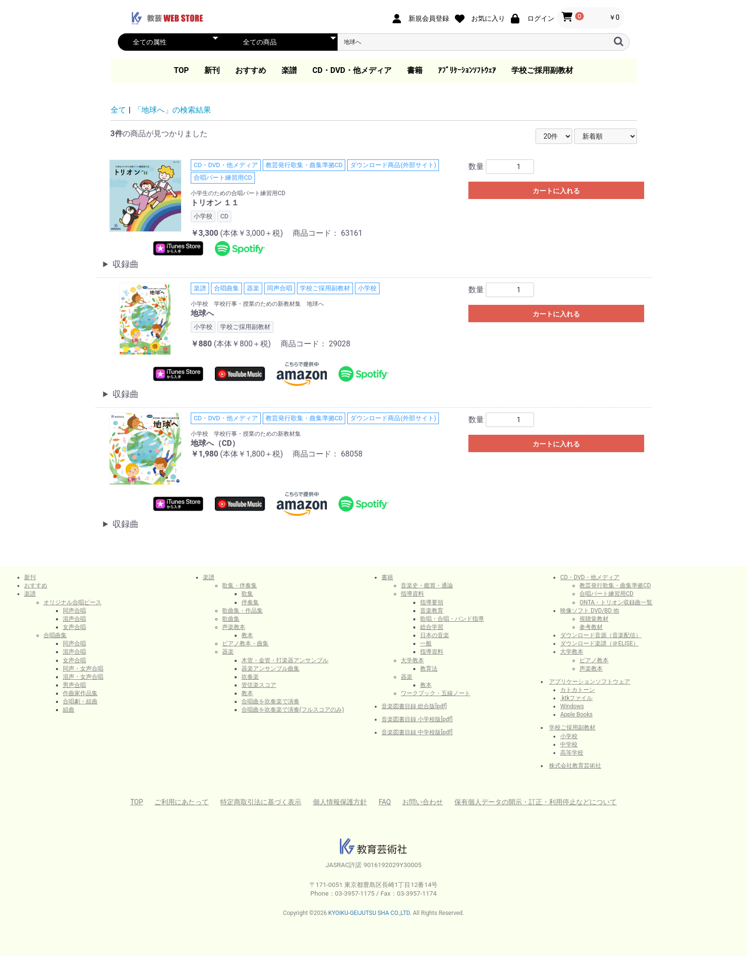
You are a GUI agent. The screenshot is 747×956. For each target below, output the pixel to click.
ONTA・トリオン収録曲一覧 (615, 602)
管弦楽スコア (258, 685)
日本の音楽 (434, 635)
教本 (247, 635)
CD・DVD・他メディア (352, 70)
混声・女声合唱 (83, 676)
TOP (181, 70)
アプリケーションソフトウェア (589, 681)
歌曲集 (231, 618)
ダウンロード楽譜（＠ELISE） (599, 643)
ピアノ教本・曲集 (245, 643)
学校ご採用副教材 (542, 70)
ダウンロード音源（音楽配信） (600, 635)
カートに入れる (556, 191)
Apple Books (576, 714)
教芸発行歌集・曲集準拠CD (615, 585)
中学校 (569, 744)
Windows (572, 706)
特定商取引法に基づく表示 (260, 802)
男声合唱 (74, 685)
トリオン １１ (215, 202)
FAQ (385, 802)
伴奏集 (250, 602)
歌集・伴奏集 (239, 585)
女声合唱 (74, 627)
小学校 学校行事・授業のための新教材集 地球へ (257, 303)
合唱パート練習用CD (606, 593)
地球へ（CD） (215, 443)
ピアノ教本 (593, 660)
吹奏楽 (250, 676)
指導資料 (412, 593)
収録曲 (126, 264)
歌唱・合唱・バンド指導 (452, 618)
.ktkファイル (576, 698)
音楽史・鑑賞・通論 (427, 585)
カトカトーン (577, 689)
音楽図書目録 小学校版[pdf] (416, 719)
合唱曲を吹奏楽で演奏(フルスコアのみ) (292, 709)
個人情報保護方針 (340, 802)
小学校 (569, 736)
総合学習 (431, 627)
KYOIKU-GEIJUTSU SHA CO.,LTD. (369, 913)
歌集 (247, 593)
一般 (426, 643)
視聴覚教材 (593, 618)
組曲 (68, 709)
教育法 (428, 668)
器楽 (228, 651)
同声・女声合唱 (83, 668)
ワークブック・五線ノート (435, 693)
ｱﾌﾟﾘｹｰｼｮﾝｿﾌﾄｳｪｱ (467, 70)
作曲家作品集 (80, 693)
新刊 (212, 70)
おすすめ (250, 70)
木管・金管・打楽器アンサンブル (284, 660)
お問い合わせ (422, 802)
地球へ (202, 313)
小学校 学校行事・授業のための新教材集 (246, 433)
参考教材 (591, 627)
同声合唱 (74, 610)
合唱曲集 (55, 635)
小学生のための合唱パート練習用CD (238, 193)
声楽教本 (233, 627)
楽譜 (289, 70)
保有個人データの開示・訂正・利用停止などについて (535, 802)
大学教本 (412, 660)
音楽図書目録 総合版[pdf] (414, 706)
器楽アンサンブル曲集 (270, 668)
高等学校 (571, 752)
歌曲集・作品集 (242, 610)
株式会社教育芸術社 (575, 765)
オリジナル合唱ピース (72, 602)
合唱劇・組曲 (80, 701)
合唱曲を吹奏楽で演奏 (270, 701)
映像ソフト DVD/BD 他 (589, 610)
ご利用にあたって (182, 802)
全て (118, 109)
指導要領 (431, 602)
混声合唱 (74, 618)
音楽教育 (431, 610)
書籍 (415, 70)
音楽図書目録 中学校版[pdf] (416, 732)
